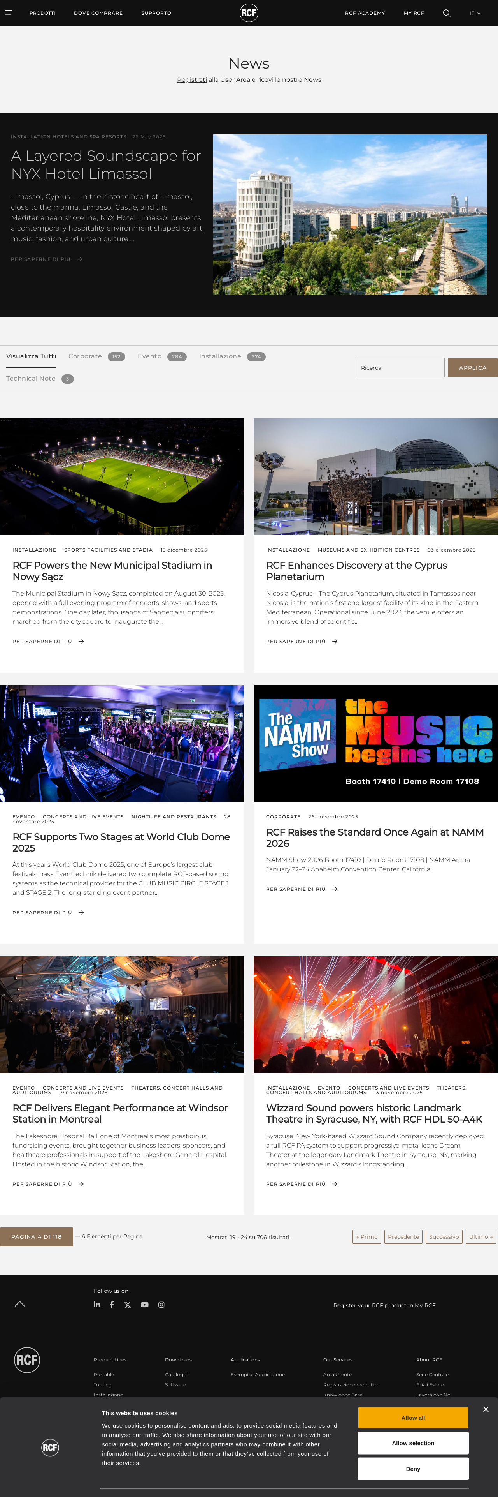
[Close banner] (486, 1386)
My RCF (414, 13)
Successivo (444, 1236)
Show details (400, 1481)
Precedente (403, 1236)
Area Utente (337, 1374)
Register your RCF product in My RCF (384, 1304)
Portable (104, 1374)
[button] (36, 1236)
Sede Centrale (432, 1374)
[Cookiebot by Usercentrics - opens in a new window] (50, 1482)
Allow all (413, 1394)
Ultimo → (481, 1236)
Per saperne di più (41, 259)
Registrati (192, 79)
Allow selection (413, 1420)
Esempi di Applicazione (258, 1374)
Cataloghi (176, 1374)
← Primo (367, 1236)
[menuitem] (98, 13)
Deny (413, 1445)
